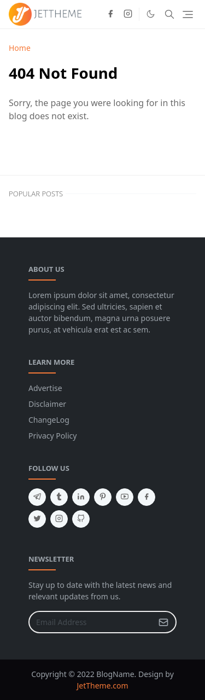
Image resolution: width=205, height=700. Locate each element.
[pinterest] (103, 497)
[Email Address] (91, 622)
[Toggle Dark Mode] (151, 14)
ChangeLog (48, 420)
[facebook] (110, 14)
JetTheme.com (102, 685)
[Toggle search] (169, 14)
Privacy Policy (52, 435)
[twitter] (37, 519)
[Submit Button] (163, 622)
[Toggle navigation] (187, 14)
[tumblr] (59, 497)
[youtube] (124, 497)
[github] (81, 519)
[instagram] (128, 14)
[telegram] (37, 497)
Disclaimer (47, 404)
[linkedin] (81, 497)
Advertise (45, 388)
